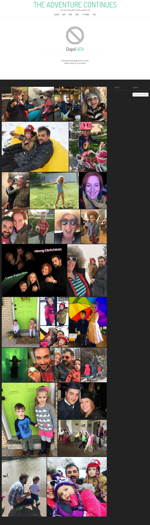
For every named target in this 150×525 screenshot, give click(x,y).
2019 (77, 15)
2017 (63, 15)
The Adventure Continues (75, 4)
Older (56, 15)
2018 (70, 15)
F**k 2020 (85, 15)
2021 (94, 15)
